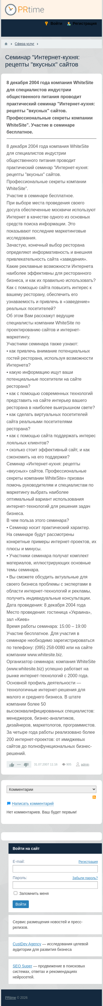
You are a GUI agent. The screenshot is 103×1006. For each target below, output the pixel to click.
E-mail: (19, 861)
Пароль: (20, 878)
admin (85, 764)
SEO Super (22, 966)
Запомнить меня (34, 893)
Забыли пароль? (85, 878)
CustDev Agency (27, 944)
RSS (94, 797)
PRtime (10, 998)
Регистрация (88, 862)
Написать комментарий (33, 803)
